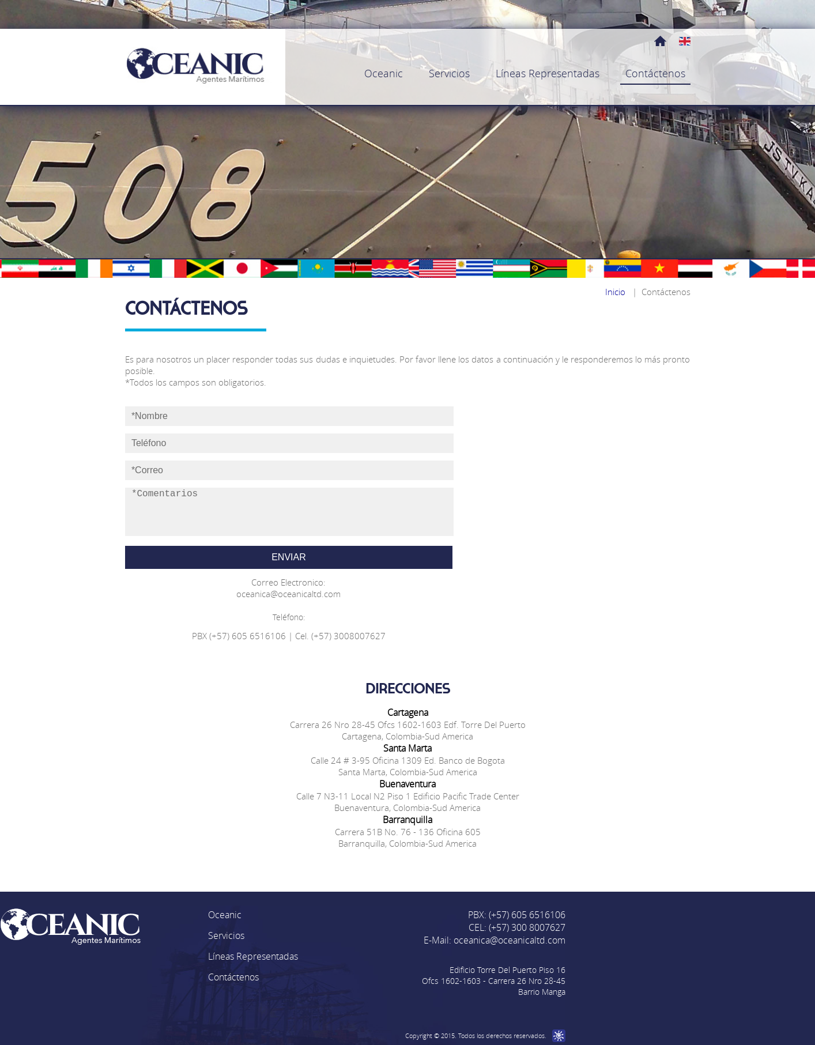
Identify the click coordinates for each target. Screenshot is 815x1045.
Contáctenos (233, 977)
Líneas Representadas (253, 956)
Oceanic (225, 914)
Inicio (615, 291)
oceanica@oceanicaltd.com (509, 940)
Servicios (226, 935)
